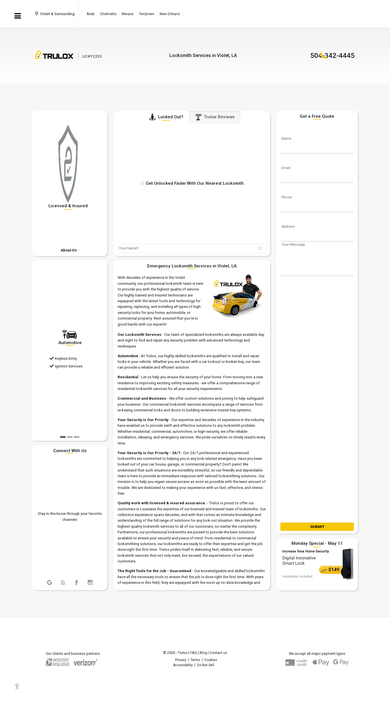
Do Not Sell (205, 665)
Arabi (91, 14)
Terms (195, 660)
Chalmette (108, 14)
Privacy (180, 660)
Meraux (128, 14)
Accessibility (183, 665)
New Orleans (170, 14)
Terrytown (146, 14)
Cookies (210, 660)
